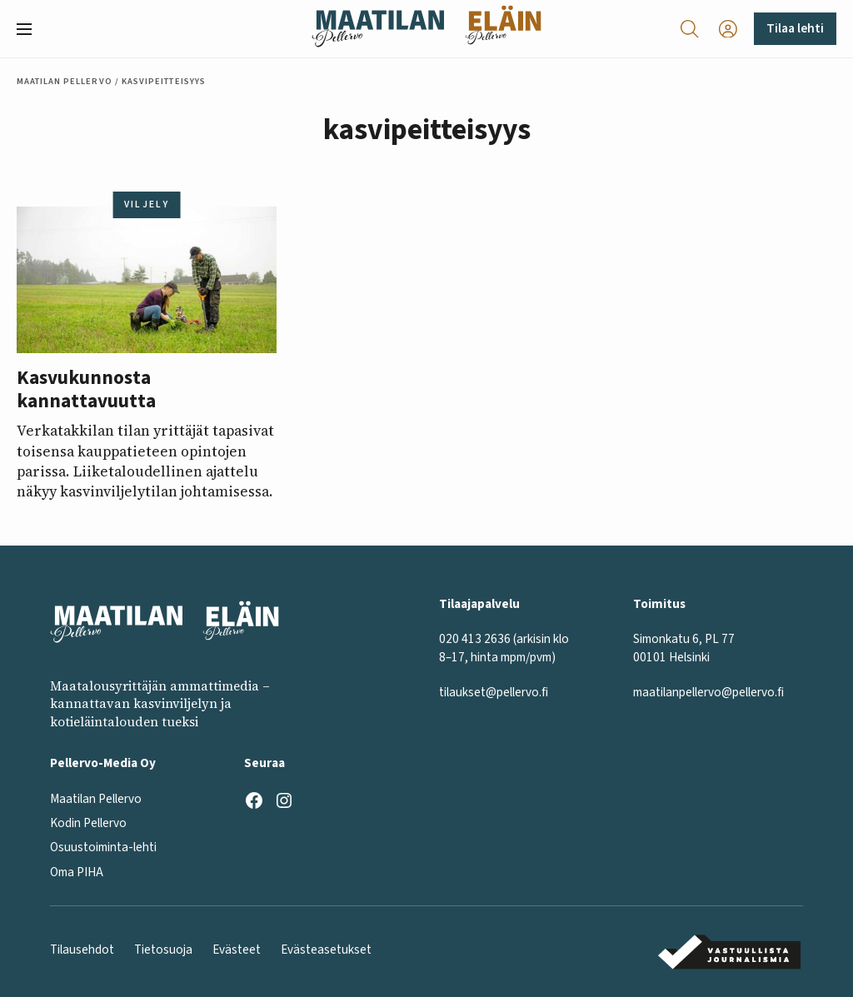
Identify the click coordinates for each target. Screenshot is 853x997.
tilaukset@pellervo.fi (493, 692)
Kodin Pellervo (88, 823)
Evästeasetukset (326, 949)
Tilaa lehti (795, 28)
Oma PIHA (76, 872)
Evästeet (236, 949)
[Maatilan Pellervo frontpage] (378, 28)
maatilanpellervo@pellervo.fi (708, 692)
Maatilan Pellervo (64, 81)
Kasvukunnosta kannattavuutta (86, 389)
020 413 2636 (475, 639)
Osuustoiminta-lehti (103, 847)
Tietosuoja (163, 949)
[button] (31, 29)
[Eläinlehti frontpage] (503, 28)
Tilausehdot (82, 949)
